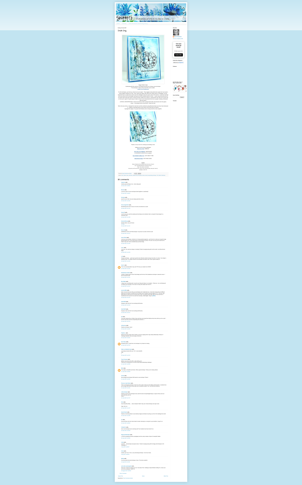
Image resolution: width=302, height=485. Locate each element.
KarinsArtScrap (124, 221)
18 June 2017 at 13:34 (125, 268)
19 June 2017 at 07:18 (125, 321)
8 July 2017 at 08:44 (125, 454)
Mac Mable (123, 281)
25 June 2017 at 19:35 (125, 438)
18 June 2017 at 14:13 (125, 286)
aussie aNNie (124, 290)
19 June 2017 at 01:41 (125, 312)
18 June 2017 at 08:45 (125, 193)
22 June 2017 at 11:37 (125, 408)
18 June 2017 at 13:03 (125, 252)
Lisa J (122, 247)
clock (122, 175)
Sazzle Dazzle (124, 412)
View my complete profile (178, 38)
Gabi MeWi (123, 301)
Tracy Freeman (124, 359)
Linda (122, 442)
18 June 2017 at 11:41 (125, 225)
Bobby (122, 458)
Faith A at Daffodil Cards (126, 349)
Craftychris (123, 427)
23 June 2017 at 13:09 (125, 415)
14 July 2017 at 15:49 (125, 462)
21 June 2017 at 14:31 (125, 387)
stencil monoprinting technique (150, 175)
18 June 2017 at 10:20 (125, 200)
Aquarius (123, 182)
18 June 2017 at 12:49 (125, 243)
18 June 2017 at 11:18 (125, 208)
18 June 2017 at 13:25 (125, 261)
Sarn (122, 402)
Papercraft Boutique (125, 434)
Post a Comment (123, 473)
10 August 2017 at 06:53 (126, 470)
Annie (122, 451)
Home (118, 23)
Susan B (123, 212)
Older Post (166, 476)
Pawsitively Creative (125, 272)
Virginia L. (123, 332)
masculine (130, 175)
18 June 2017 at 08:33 (125, 185)
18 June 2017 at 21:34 (125, 297)
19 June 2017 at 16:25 (125, 328)
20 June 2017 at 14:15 (125, 355)
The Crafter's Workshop (161, 175)
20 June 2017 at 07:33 (125, 345)
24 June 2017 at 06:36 (125, 423)
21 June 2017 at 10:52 (125, 379)
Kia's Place (123, 341)
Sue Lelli (123, 230)
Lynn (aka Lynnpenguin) (126, 466)
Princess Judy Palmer (126, 383)
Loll (122, 256)
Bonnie (122, 189)
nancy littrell (124, 237)
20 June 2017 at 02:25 (125, 337)
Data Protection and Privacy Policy (138, 23)
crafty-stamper (124, 392)
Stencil (143, 175)
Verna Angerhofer (125, 204)
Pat (122, 316)
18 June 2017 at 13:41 (125, 277)
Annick (122, 375)
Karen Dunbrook (178, 36)
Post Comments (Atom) (128, 478)
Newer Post (120, 476)
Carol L (122, 265)
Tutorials (124, 23)
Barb (122, 368)
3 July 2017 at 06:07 (125, 446)
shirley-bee (123, 325)
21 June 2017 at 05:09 (125, 371)
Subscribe (178, 55)
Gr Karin (123, 224)
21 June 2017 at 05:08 (125, 364)
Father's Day (126, 175)
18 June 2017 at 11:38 (125, 217)
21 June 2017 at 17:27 (125, 397)
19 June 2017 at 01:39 (125, 305)
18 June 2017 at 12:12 (125, 233)
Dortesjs (123, 197)
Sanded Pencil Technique (137, 175)
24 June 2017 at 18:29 (125, 430)
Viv (122, 419)
